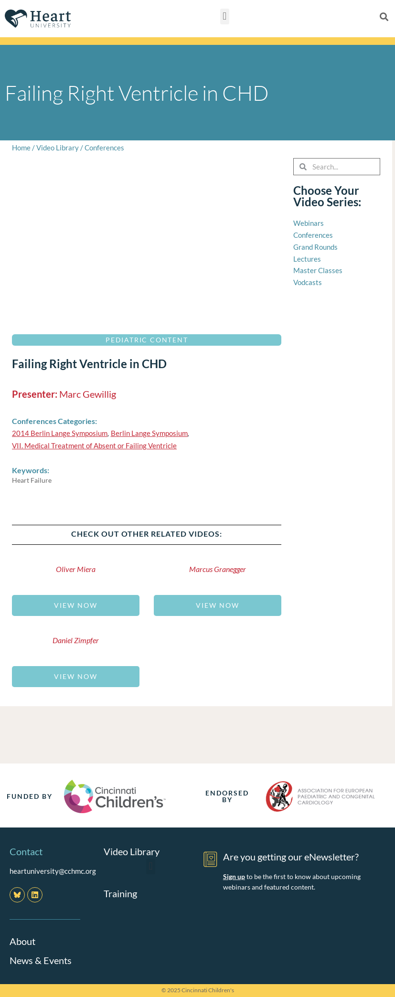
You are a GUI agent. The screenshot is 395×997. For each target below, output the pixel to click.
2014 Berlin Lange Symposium (59, 433)
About (22, 941)
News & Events (41, 960)
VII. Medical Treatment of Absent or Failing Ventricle (94, 445)
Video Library (57, 147)
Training (120, 893)
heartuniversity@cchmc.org (53, 871)
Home (21, 147)
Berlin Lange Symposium (149, 433)
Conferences (104, 147)
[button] (224, 16)
